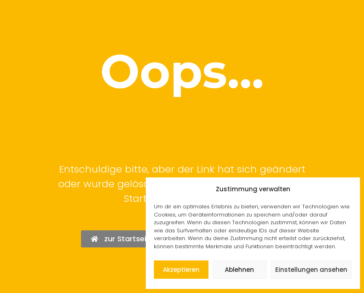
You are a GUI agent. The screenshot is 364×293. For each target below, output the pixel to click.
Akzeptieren (181, 269)
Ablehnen (239, 269)
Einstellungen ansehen (311, 269)
